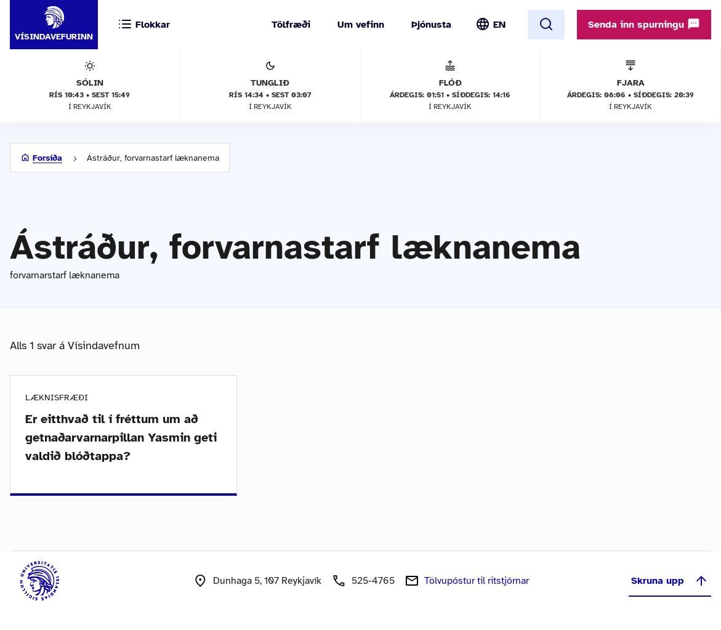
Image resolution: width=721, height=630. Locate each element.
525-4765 (373, 581)
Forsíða (47, 158)
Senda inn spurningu (644, 24)
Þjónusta (431, 24)
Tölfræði (291, 24)
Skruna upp (670, 580)
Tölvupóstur (476, 581)
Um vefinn (360, 24)
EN (499, 24)
